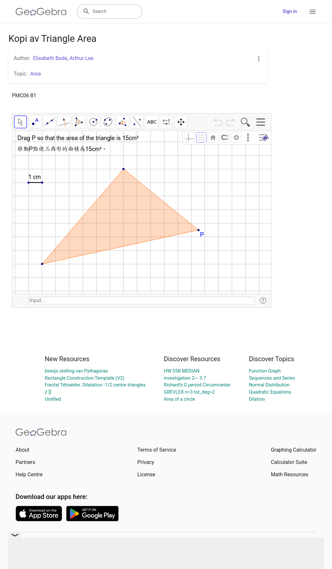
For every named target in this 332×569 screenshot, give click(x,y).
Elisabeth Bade (50, 58)
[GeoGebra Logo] (41, 12)
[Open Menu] (312, 12)
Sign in (290, 11)
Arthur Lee (81, 58)
